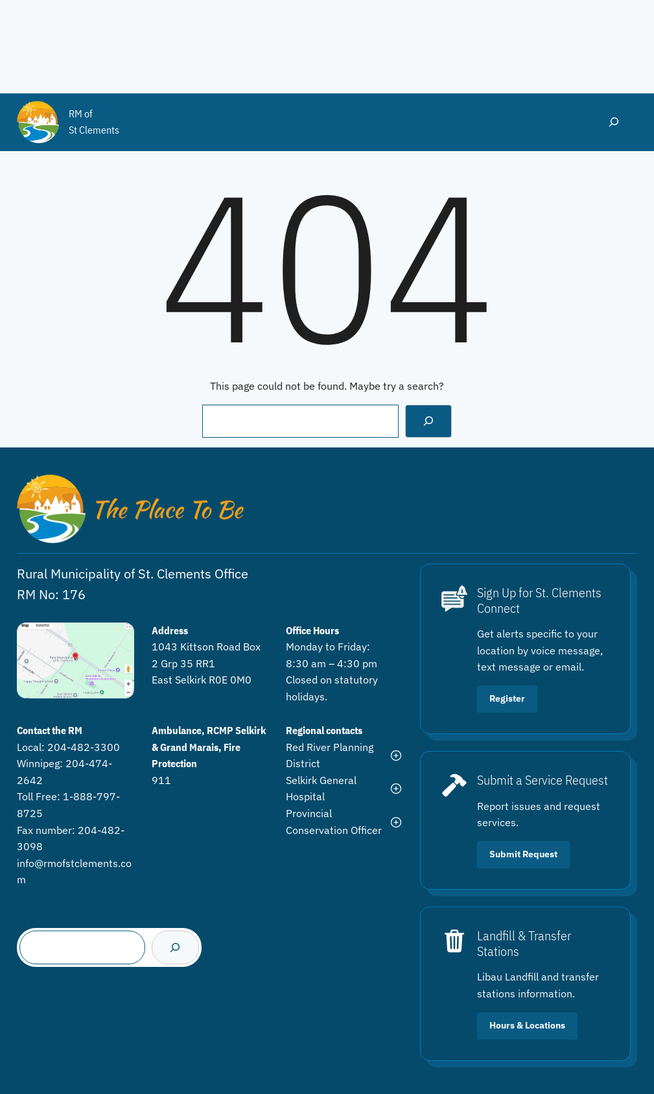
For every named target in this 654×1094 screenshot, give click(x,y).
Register (507, 698)
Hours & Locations (527, 1025)
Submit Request (523, 854)
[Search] (428, 421)
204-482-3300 (83, 747)
